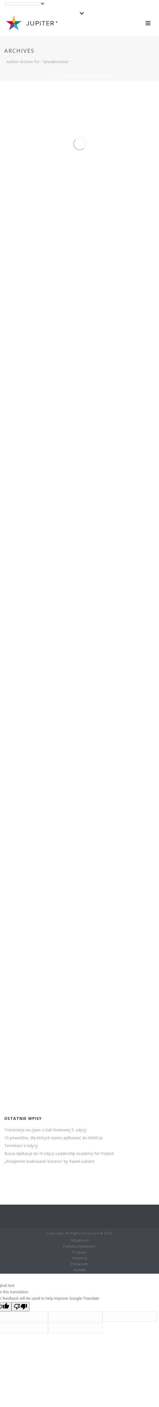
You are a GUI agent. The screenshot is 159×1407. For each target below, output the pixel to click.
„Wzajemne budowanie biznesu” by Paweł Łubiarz (49, 1161)
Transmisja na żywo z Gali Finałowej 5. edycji (45, 1130)
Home (53, 76)
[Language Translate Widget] (25, 3)
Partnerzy (79, 1258)
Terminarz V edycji (21, 1145)
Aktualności (80, 1240)
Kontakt (80, 1270)
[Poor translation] (20, 1306)
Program (79, 1252)
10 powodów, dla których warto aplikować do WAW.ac (53, 1137)
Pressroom (79, 1264)
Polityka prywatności (79, 1246)
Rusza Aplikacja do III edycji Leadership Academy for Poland (58, 1153)
